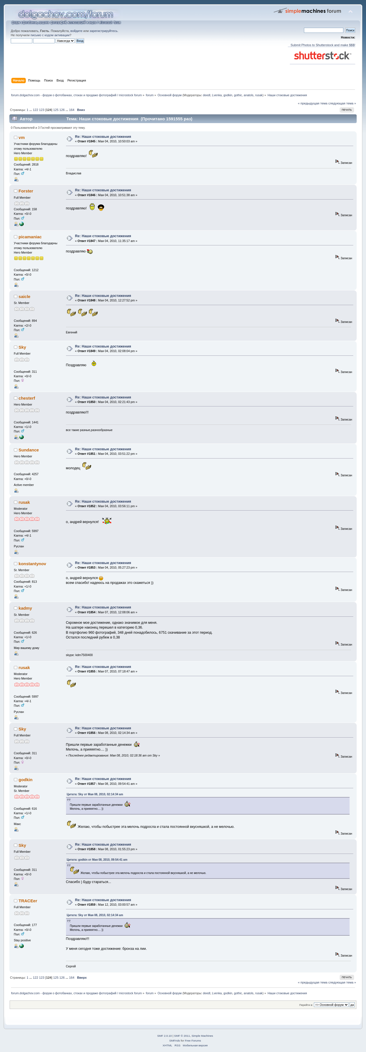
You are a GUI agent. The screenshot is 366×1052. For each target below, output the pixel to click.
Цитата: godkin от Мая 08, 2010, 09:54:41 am (97, 859)
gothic (238, 95)
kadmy (25, 608)
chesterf (27, 398)
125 (56, 110)
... (31, 110)
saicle (25, 296)
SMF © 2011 (182, 1035)
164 (72, 110)
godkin (228, 95)
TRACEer (28, 900)
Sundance (29, 449)
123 (41, 110)
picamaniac (30, 236)
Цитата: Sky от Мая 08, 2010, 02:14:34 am (95, 794)
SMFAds (174, 1040)
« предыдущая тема (312, 103)
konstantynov (32, 563)
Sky (22, 347)
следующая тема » (342, 103)
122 (35, 110)
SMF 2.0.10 (164, 1035)
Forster (26, 190)
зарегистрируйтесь (103, 31)
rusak (259, 95)
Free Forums (193, 1040)
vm (22, 137)
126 (62, 110)
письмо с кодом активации (50, 35)
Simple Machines (202, 1035)
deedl (206, 95)
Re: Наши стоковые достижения (103, 137)
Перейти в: (306, 1004)
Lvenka (217, 95)
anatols (248, 95)
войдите (76, 31)
